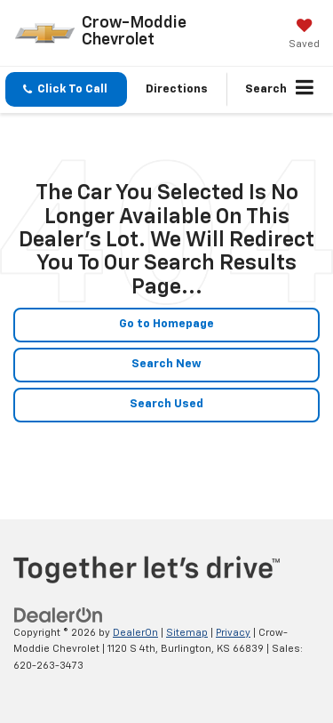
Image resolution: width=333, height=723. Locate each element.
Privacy (233, 633)
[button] (66, 89)
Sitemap (187, 633)
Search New (166, 364)
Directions (177, 89)
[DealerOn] (58, 615)
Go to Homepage (166, 324)
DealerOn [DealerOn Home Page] (135, 633)
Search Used (166, 404)
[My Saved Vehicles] (304, 36)
